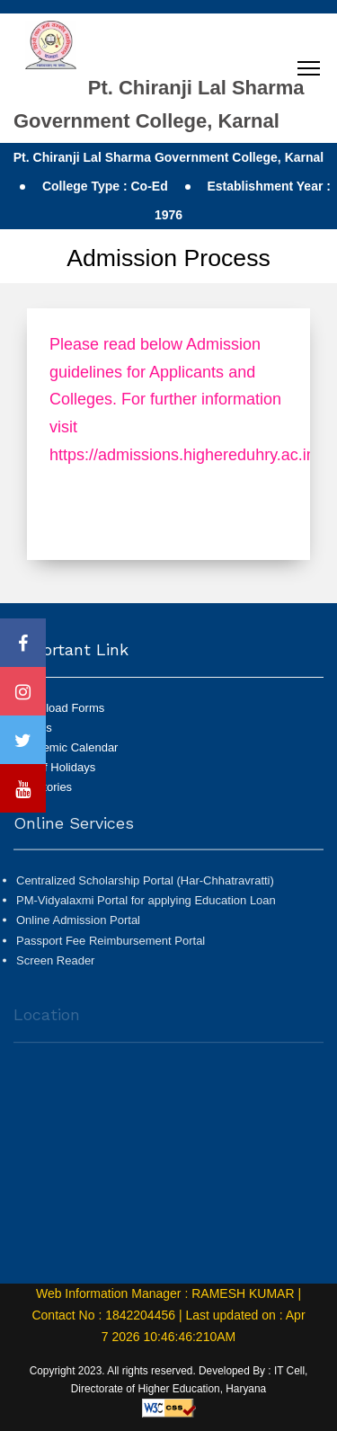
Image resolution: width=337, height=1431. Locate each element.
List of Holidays (55, 767)
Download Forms (60, 708)
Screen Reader (55, 966)
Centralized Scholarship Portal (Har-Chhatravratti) (145, 886)
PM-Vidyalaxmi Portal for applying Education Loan (146, 905)
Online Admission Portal (78, 925)
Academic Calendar (67, 747)
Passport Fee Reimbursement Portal (110, 945)
